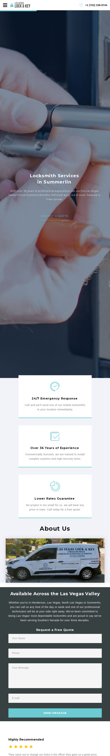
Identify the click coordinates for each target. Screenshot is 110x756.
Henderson (39, 602)
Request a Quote (54, 219)
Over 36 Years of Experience (54, 448)
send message (55, 713)
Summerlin (93, 602)
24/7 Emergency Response (54, 398)
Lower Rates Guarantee (55, 498)
